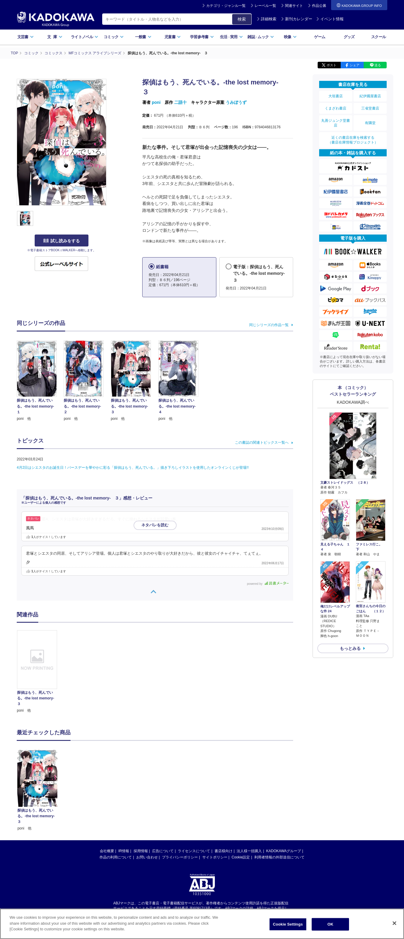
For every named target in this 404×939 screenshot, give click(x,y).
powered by (268, 583)
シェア (354, 65)
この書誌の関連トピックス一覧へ (262, 442)
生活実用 (231, 37)
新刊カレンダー (296, 19)
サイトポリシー (214, 800)
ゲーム (319, 37)
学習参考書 (202, 37)
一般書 (143, 37)
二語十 (180, 102)
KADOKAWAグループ (283, 794)
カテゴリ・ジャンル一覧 (226, 6)
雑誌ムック (260, 37)
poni (156, 102)
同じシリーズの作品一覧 (269, 325)
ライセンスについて (194, 794)
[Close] (394, 923)
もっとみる (350, 648)
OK (330, 924)
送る (377, 65)
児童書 (172, 37)
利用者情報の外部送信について (279, 800)
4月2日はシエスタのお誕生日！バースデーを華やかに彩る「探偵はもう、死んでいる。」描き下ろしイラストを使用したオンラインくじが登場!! (133, 467)
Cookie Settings (288, 924)
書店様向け (223, 794)
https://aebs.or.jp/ (180, 856)
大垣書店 (335, 96)
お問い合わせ (147, 800)
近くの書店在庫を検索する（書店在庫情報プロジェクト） (353, 139)
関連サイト (294, 6)
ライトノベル (84, 37)
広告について (163, 794)
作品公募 (319, 6)
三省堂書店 (370, 108)
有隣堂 (370, 123)
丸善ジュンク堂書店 (335, 122)
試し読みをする (61, 240)
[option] (40, 671)
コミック (114, 37)
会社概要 (107, 794)
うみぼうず (236, 102)
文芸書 (25, 37)
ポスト (331, 65)
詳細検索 (266, 19)
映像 (290, 37)
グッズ (349, 37)
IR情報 (123, 794)
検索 (242, 19)
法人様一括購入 (249, 794)
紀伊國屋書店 (370, 96)
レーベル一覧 (265, 6)
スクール (378, 37)
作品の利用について (116, 800)
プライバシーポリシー (180, 800)
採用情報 (141, 794)
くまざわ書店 (335, 108)
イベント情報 (330, 19)
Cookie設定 (241, 800)
